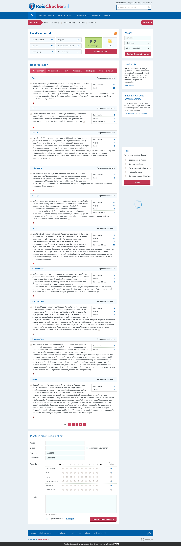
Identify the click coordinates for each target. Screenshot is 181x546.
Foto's (66, 71)
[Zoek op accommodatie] (132, 7)
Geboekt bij (34, 458)
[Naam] (65, 443)
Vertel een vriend (106, 71)
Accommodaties (45, 15)
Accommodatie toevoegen (42, 533)
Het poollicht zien (135, 172)
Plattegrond (90, 71)
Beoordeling (34, 464)
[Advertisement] (137, 131)
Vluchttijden (82, 15)
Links (87, 533)
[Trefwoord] (137, 38)
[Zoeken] (149, 7)
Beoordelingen (38, 71)
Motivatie (33, 497)
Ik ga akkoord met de (61, 519)
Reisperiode (34, 453)
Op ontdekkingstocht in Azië (140, 176)
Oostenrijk (56, 22)
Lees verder (129, 86)
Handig (95, 15)
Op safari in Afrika (136, 164)
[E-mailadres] (65, 448)
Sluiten (116, 544)
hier (97, 544)
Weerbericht (77, 71)
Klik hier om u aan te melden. (135, 114)
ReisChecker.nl (34, 22)
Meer (106, 15)
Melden (33, 103)
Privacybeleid (99, 533)
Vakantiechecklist (65, 15)
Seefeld (81, 22)
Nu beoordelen (100, 52)
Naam (32, 443)
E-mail (32, 448)
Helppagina (76, 533)
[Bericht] (81, 504)
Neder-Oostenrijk (69, 22)
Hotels (46, 22)
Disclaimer (62, 533)
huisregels (70, 519)
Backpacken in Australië (138, 160)
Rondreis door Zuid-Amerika (140, 168)
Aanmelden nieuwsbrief (98, 448)
